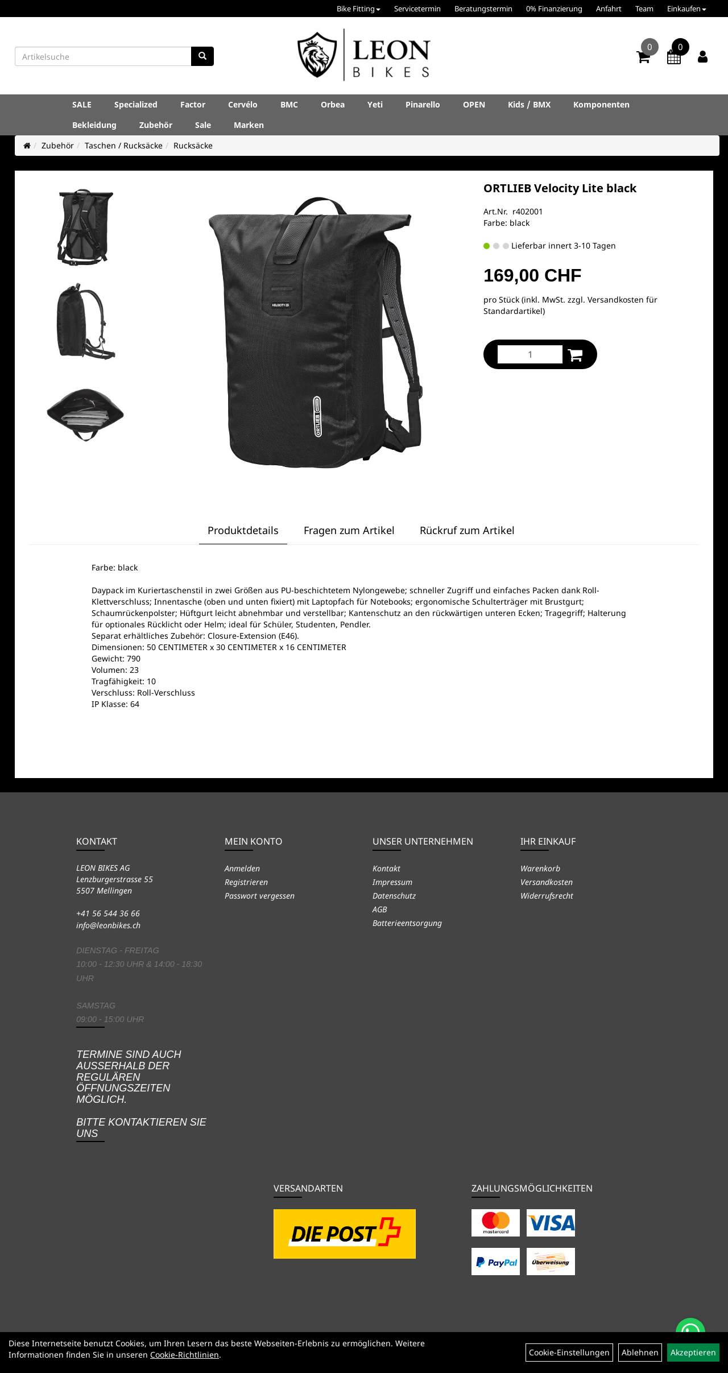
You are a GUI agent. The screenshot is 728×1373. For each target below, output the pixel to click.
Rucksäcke (193, 145)
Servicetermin (417, 8)
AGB (380, 909)
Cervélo (243, 104)
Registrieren (246, 881)
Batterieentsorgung (407, 922)
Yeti (375, 104)
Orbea (333, 104)
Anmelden (242, 868)
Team (644, 8)
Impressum (392, 881)
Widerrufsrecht (546, 895)
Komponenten (601, 104)
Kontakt (386, 868)
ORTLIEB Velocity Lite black (559, 188)
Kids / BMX (529, 104)
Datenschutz (394, 895)
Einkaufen (686, 8)
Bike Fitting (358, 8)
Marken (249, 124)
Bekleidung (94, 124)
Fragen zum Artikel (349, 530)
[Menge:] (530, 354)
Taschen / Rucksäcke (124, 145)
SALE (82, 104)
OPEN (474, 104)
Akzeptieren (693, 1352)
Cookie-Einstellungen (569, 1352)
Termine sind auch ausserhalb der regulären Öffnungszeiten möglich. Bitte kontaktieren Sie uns (141, 1094)
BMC (289, 104)
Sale (203, 124)
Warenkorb (540, 868)
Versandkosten (546, 881)
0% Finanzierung (554, 8)
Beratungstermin (483, 8)
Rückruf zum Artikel (467, 530)
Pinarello (423, 104)
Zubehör (155, 124)
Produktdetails (243, 530)
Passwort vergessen (260, 895)
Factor (192, 104)
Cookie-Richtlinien (184, 1354)
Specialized (136, 104)
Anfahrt (609, 8)
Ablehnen (640, 1352)
